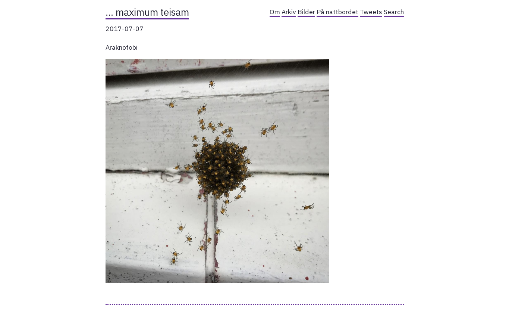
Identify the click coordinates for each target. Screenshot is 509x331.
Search (394, 11)
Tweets (371, 11)
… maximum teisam (147, 12)
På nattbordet (337, 11)
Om (275, 11)
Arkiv (289, 11)
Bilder (306, 11)
